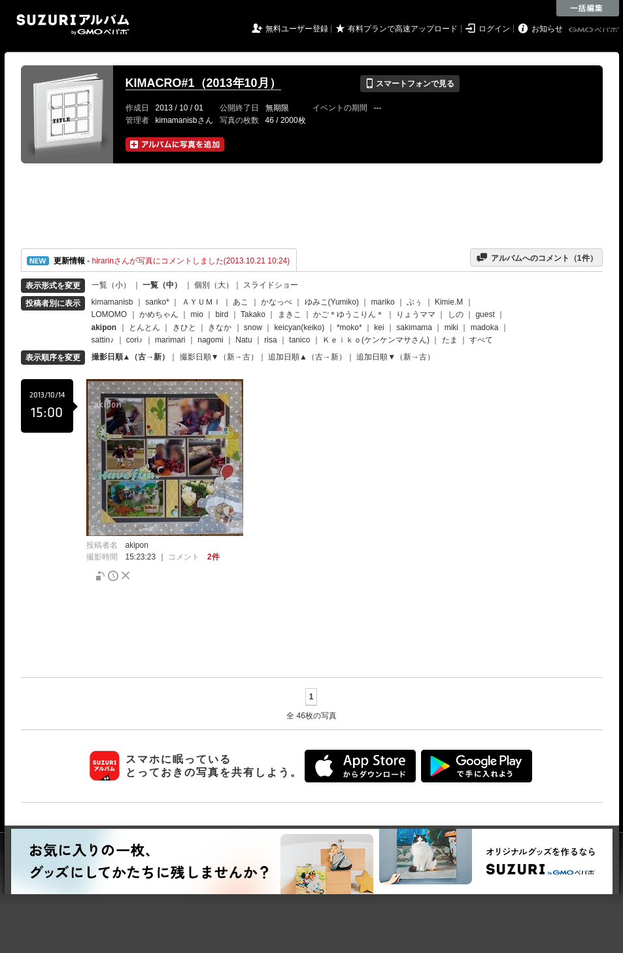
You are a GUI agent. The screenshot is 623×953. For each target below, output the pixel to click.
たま (450, 339)
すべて (481, 339)
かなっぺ (276, 302)
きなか (219, 327)
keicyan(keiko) (300, 327)
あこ (240, 302)
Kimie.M (449, 302)
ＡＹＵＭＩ (201, 302)
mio (197, 314)
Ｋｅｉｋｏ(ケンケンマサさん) (375, 339)
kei (379, 327)
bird (222, 314)
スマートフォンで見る (409, 83)
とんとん (144, 327)
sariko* (157, 302)
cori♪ (134, 339)
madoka (485, 327)
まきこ (289, 314)
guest (484, 314)
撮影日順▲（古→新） (131, 356)
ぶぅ (414, 302)
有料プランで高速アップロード (403, 28)
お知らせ (547, 28)
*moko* (349, 327)
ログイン (494, 28)
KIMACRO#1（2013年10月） (203, 83)
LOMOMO (109, 314)
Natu (243, 339)
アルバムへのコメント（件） (536, 257)
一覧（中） (162, 285)
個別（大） (213, 285)
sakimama (414, 327)
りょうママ (415, 314)
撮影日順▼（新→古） (219, 356)
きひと (184, 327)
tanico (299, 339)
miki (451, 327)
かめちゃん (158, 314)
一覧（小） (111, 285)
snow (253, 327)
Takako (253, 314)
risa (270, 339)
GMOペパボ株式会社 (595, 30)
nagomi (210, 339)
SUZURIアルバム (73, 24)
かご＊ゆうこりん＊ (348, 314)
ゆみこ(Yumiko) (332, 302)
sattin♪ (103, 339)
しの (455, 314)
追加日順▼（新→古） (395, 356)
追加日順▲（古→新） (307, 356)
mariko (383, 302)
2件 (213, 556)
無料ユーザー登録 (296, 28)
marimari (170, 339)
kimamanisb (112, 302)
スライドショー (270, 285)
